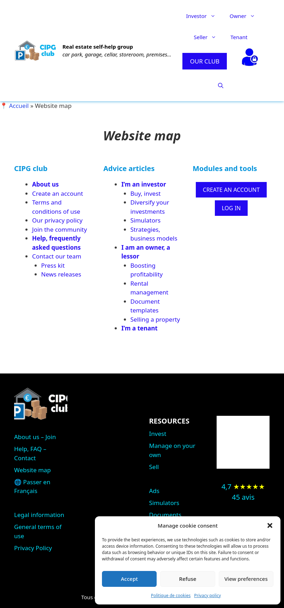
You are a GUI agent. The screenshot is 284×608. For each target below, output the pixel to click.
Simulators (146, 220)
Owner (246, 15)
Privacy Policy (33, 548)
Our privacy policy (57, 220)
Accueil (19, 106)
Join (51, 437)
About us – (30, 437)
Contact (25, 458)
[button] (269, 525)
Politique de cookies (171, 595)
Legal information (39, 515)
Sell (154, 467)
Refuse (188, 578)
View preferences (246, 578)
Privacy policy (207, 595)
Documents (165, 515)
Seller (208, 37)
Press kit (53, 265)
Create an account (57, 193)
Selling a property (155, 319)
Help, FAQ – (30, 449)
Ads (154, 491)
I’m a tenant (139, 328)
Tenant (238, 37)
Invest (158, 434)
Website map (32, 470)
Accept (129, 578)
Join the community (59, 229)
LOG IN (231, 208)
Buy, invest (146, 193)
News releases (61, 274)
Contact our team (56, 256)
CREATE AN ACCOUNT (231, 190)
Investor (204, 15)
